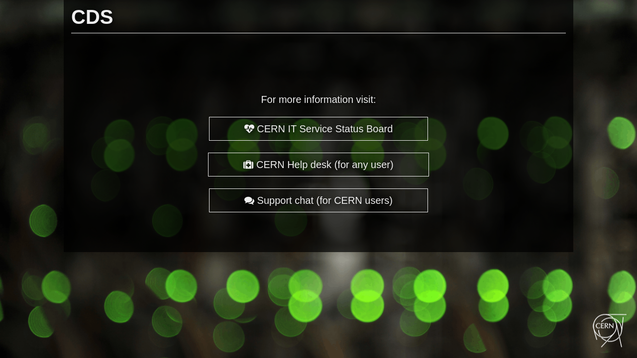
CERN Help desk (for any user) (318, 164)
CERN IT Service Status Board (318, 128)
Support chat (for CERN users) (318, 200)
